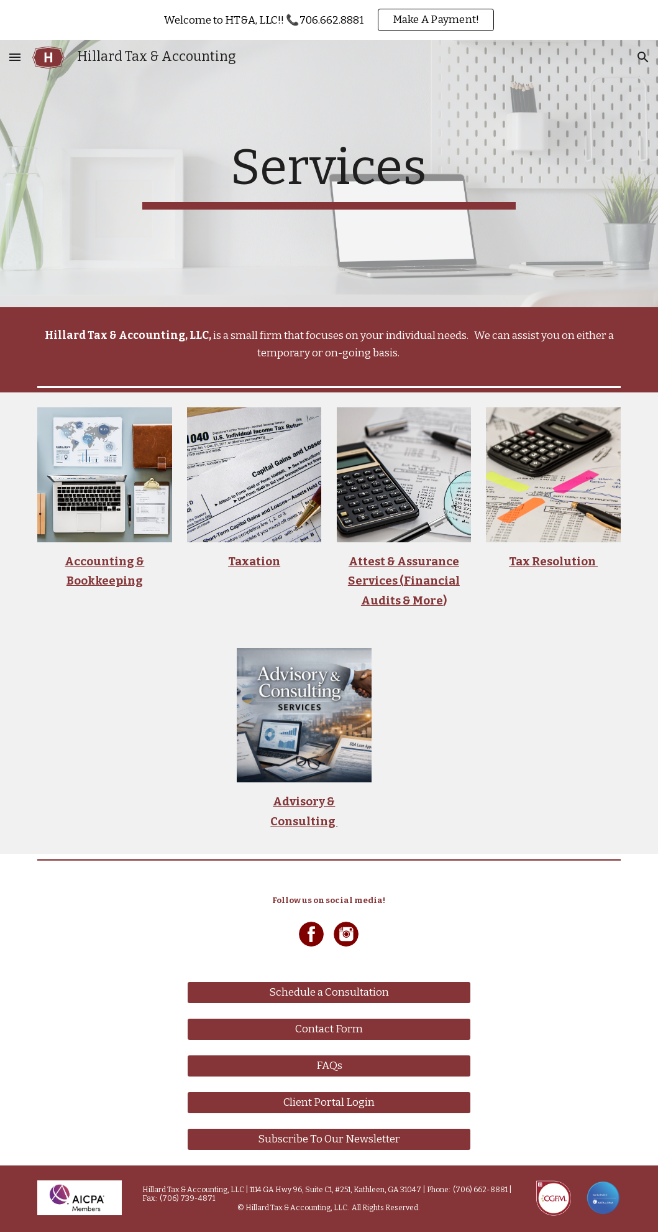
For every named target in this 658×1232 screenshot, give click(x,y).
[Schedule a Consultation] (329, 993)
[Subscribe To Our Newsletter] (329, 1139)
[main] (329, 173)
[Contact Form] (329, 1029)
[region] (329, 20)
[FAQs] (329, 1066)
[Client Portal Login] (329, 1103)
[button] (15, 57)
